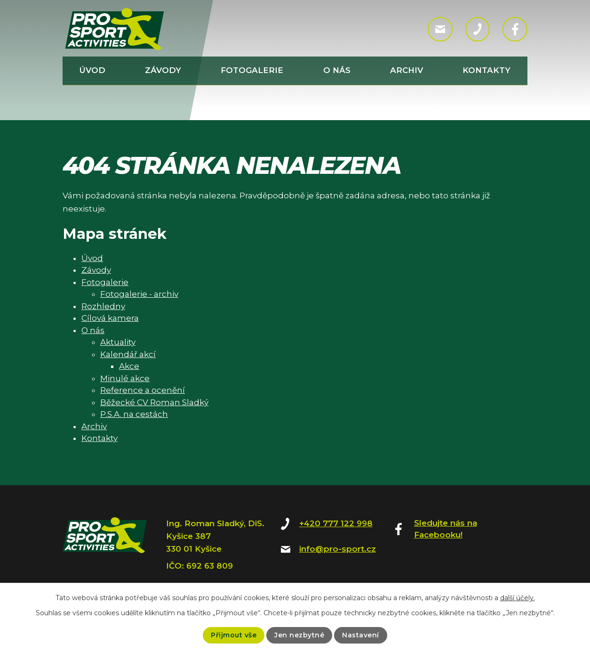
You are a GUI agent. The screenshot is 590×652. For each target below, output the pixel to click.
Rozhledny (103, 306)
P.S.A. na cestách (134, 414)
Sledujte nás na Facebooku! (445, 529)
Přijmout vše (233, 635)
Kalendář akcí (128, 354)
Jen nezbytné (299, 635)
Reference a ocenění (142, 390)
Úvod (92, 70)
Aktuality (118, 342)
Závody (163, 70)
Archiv (406, 70)
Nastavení (360, 635)
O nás (337, 70)
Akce (129, 366)
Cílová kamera (110, 318)
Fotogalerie (252, 70)
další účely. (517, 598)
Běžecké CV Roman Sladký (154, 402)
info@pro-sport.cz (337, 549)
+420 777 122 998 (336, 523)
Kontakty (486, 70)
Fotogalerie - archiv (139, 294)
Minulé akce (125, 378)
